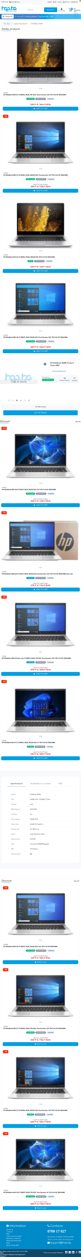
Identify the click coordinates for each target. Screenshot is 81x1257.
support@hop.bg (15, 2)
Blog (54, 2)
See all (78, 421)
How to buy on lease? (14, 1236)
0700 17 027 (5, 2)
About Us (66, 2)
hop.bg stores (44, 16)
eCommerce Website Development (12, 1254)
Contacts (74, 2)
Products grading (31, 16)
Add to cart (40, 109)
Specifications (17, 784)
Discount (19, 16)
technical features (59, 371)
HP (31, 854)
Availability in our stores (40, 784)
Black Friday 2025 (12, 1245)
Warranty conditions (13, 1238)
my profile (61, 10)
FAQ (60, 784)
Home (49, 2)
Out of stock (40, 413)
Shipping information (13, 1240)
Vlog (59, 2)
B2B (51, 16)
